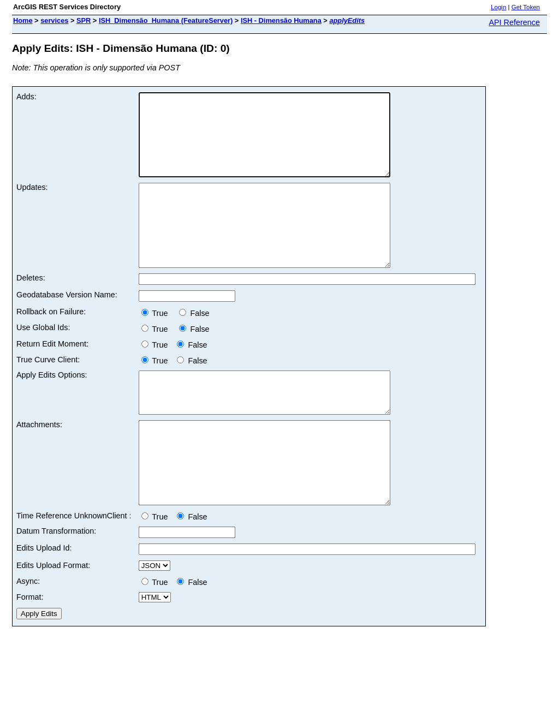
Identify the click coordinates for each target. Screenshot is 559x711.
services (54, 20)
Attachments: (39, 465)
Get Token (526, 7)
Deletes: (30, 310)
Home (23, 20)
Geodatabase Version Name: (66, 327)
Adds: (26, 96)
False (194, 346)
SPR (83, 20)
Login (498, 7)
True (158, 346)
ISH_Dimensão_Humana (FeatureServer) (166, 20)
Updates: (32, 203)
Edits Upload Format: (53, 622)
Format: (30, 654)
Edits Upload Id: (44, 605)
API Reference (514, 22)
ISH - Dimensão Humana (281, 20)
